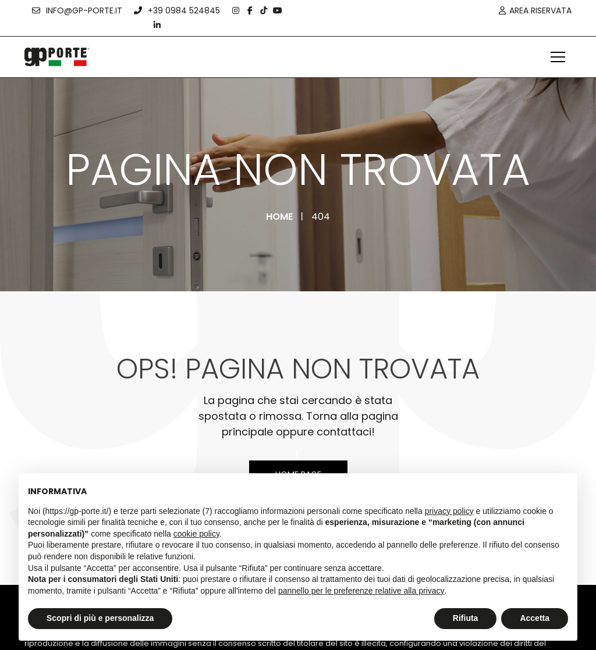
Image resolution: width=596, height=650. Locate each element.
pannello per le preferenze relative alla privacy (361, 590)
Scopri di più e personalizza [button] (100, 618)
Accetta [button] (534, 618)
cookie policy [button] (196, 533)
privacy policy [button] (449, 511)
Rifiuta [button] (465, 618)
